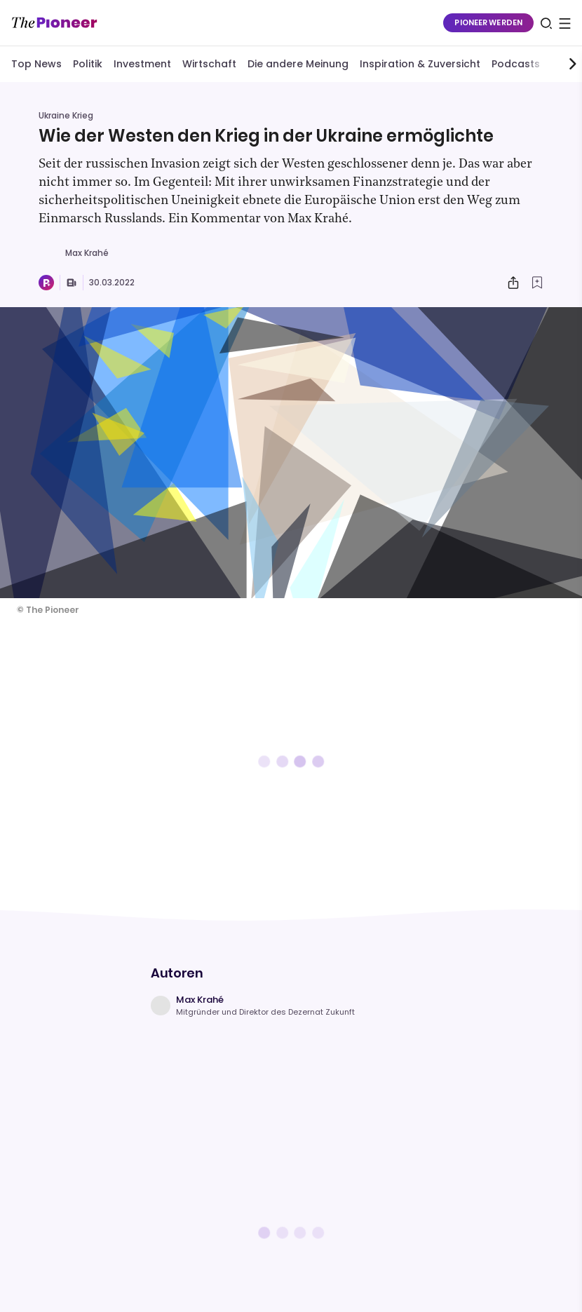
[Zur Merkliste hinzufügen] (537, 282)
